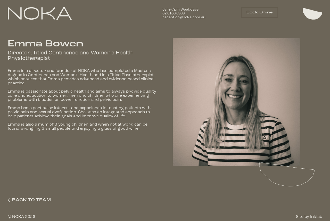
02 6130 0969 (173, 13)
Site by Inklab (309, 217)
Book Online (259, 12)
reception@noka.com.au (183, 17)
